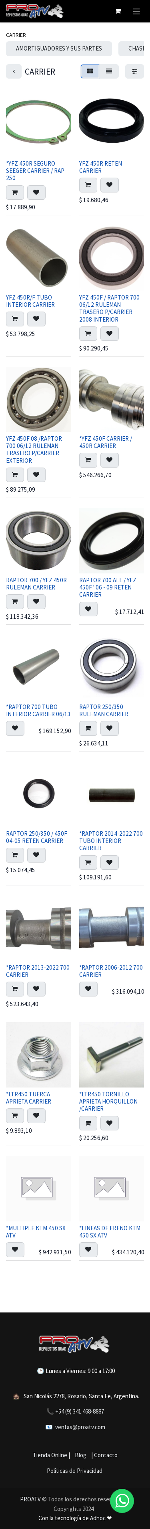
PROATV (30, 1499)
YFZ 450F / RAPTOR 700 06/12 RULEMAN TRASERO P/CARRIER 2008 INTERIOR (109, 308)
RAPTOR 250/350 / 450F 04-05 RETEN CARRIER (36, 837)
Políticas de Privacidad (74, 1470)
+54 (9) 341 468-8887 (79, 1411)
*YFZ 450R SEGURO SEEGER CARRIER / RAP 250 (35, 171)
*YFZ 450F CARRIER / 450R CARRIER (105, 442)
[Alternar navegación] (136, 11)
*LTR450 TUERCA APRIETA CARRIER (28, 1097)
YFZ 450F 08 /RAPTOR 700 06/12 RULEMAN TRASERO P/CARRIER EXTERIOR (34, 450)
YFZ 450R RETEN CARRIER (100, 167)
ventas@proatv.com (80, 1427)
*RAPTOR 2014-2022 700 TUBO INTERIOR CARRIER (111, 841)
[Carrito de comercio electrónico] (118, 11)
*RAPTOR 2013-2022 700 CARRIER (38, 971)
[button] (15, 192)
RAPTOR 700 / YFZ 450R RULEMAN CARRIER (36, 583)
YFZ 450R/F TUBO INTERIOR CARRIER (30, 301)
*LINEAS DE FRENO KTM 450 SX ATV (109, 1231)
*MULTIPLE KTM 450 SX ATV (36, 1231)
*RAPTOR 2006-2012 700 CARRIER (111, 971)
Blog (79, 1455)
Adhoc (98, 1518)
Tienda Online (50, 1455)
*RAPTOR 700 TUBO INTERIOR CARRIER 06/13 (38, 710)
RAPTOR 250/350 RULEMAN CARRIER (103, 710)
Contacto (106, 1455)
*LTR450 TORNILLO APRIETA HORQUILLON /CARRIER (108, 1101)
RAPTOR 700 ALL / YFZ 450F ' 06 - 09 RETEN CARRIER (107, 587)
